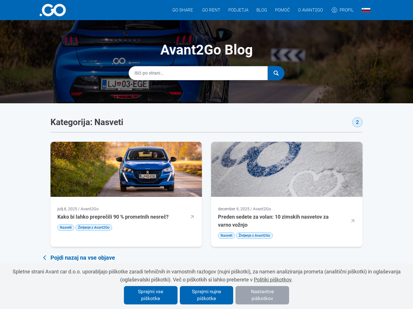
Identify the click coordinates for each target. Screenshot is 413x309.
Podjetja (238, 10)
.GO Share (182, 10)
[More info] (53, 10)
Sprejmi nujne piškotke (206, 295)
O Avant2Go (310, 10)
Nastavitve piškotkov (262, 295)
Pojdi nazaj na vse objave (78, 257)
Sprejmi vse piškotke (150, 295)
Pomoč (282, 10)
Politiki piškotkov (272, 280)
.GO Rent (210, 10)
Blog (261, 10)
